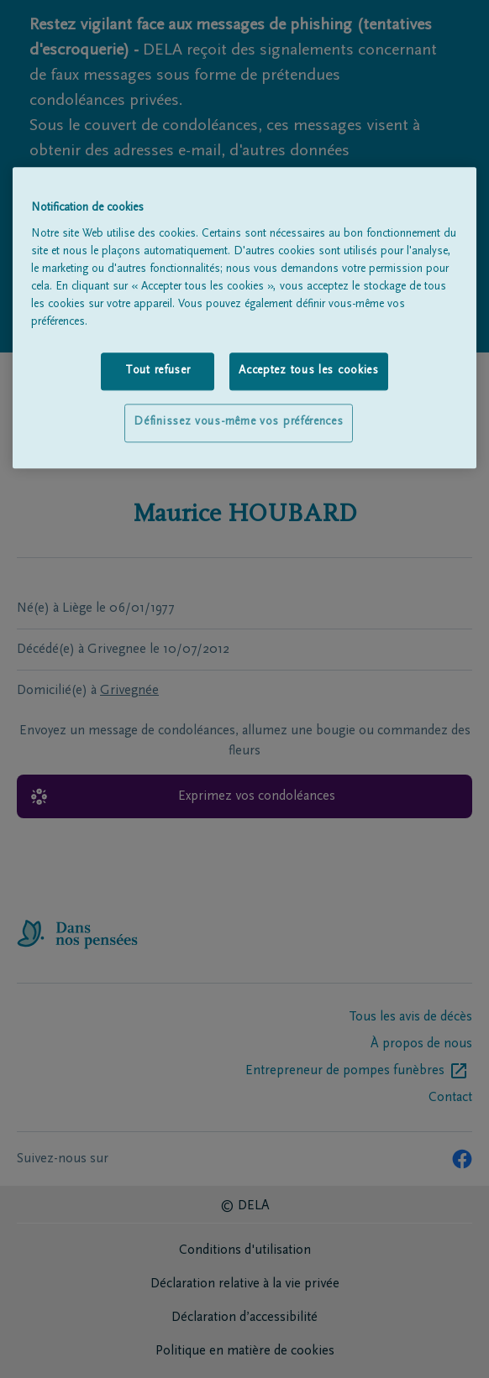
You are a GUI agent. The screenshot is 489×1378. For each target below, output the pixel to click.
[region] (245, 318)
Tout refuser (157, 371)
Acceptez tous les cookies (309, 371)
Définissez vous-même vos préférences (238, 423)
